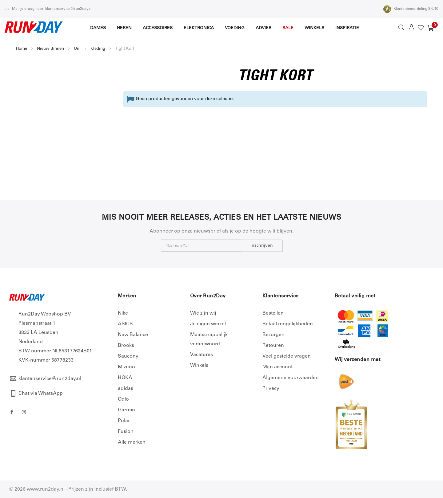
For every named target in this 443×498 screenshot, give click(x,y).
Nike (123, 313)
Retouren (273, 345)
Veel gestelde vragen (286, 356)
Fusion (126, 431)
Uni (77, 49)
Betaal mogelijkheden (287, 324)
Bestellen (273, 313)
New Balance (133, 334)
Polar (124, 420)
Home (21, 49)
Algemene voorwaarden (290, 377)
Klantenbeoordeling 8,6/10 (410, 9)
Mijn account (277, 367)
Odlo (123, 399)
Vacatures (201, 354)
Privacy (270, 388)
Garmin (126, 410)
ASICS (125, 324)
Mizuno (126, 367)
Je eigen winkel (208, 324)
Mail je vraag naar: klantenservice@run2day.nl (48, 9)
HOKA (125, 377)
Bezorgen (273, 334)
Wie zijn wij (203, 313)
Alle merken (132, 442)
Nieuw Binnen (50, 49)
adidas (125, 388)
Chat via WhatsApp (40, 393)
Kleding (97, 49)
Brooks (126, 345)
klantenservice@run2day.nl (49, 378)
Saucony (128, 356)
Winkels (199, 365)
